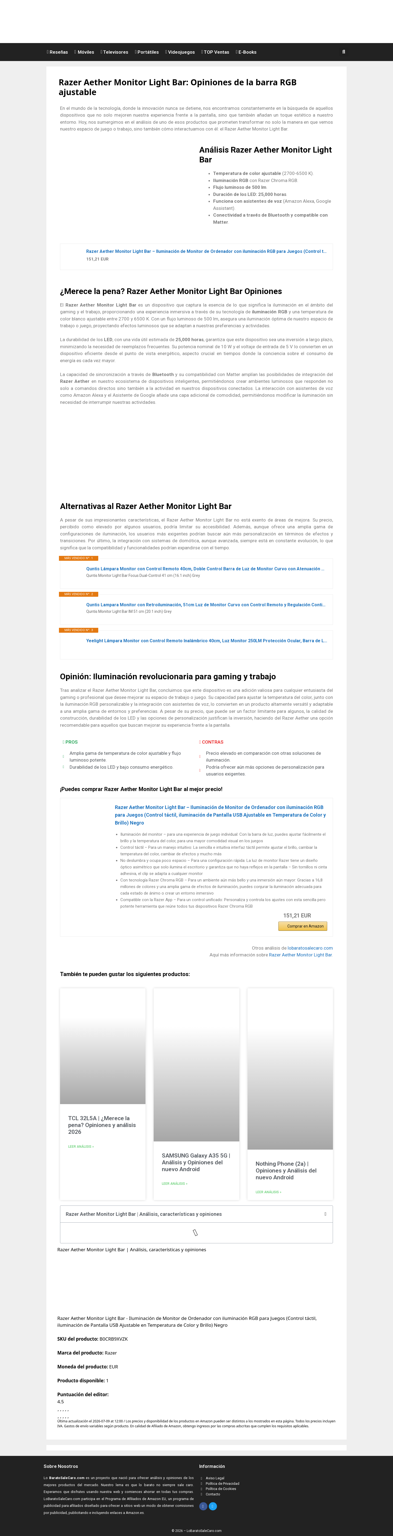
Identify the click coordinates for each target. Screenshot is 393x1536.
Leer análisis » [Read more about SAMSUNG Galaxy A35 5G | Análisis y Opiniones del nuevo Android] (174, 1184)
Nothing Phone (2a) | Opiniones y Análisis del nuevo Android (286, 1171)
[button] (344, 51)
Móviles (84, 52)
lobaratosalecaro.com (310, 948)
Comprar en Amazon (305, 926)
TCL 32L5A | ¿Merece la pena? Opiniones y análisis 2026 (102, 1125)
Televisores (115, 52)
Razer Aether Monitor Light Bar (300, 955)
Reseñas (57, 52)
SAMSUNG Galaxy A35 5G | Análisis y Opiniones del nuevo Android (196, 1162)
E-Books (246, 52)
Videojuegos (180, 52)
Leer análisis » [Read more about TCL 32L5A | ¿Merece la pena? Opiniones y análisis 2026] (81, 1147)
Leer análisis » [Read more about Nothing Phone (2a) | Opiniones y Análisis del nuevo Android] (268, 1192)
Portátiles (147, 52)
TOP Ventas (215, 52)
